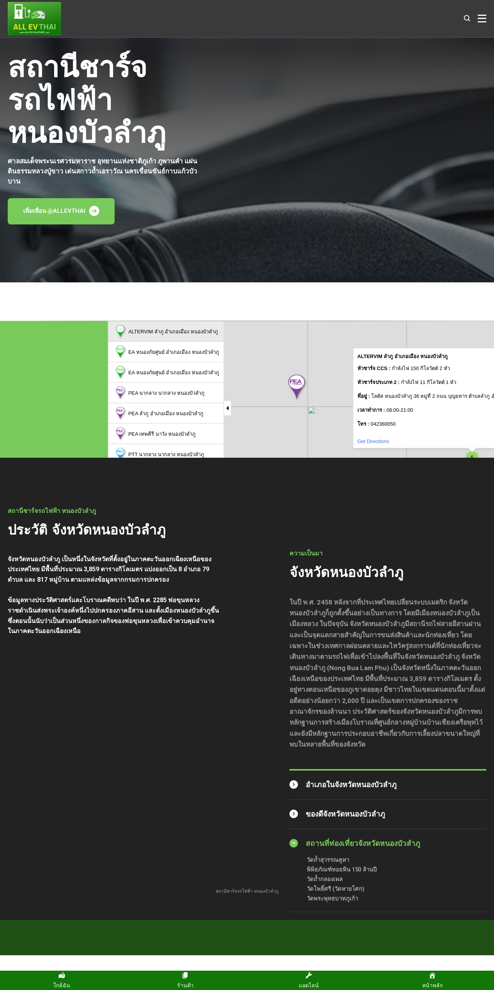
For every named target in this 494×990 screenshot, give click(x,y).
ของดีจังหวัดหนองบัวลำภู (345, 814)
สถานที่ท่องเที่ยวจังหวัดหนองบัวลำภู (363, 843)
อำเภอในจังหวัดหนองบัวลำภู (351, 784)
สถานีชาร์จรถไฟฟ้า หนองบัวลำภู (247, 894)
